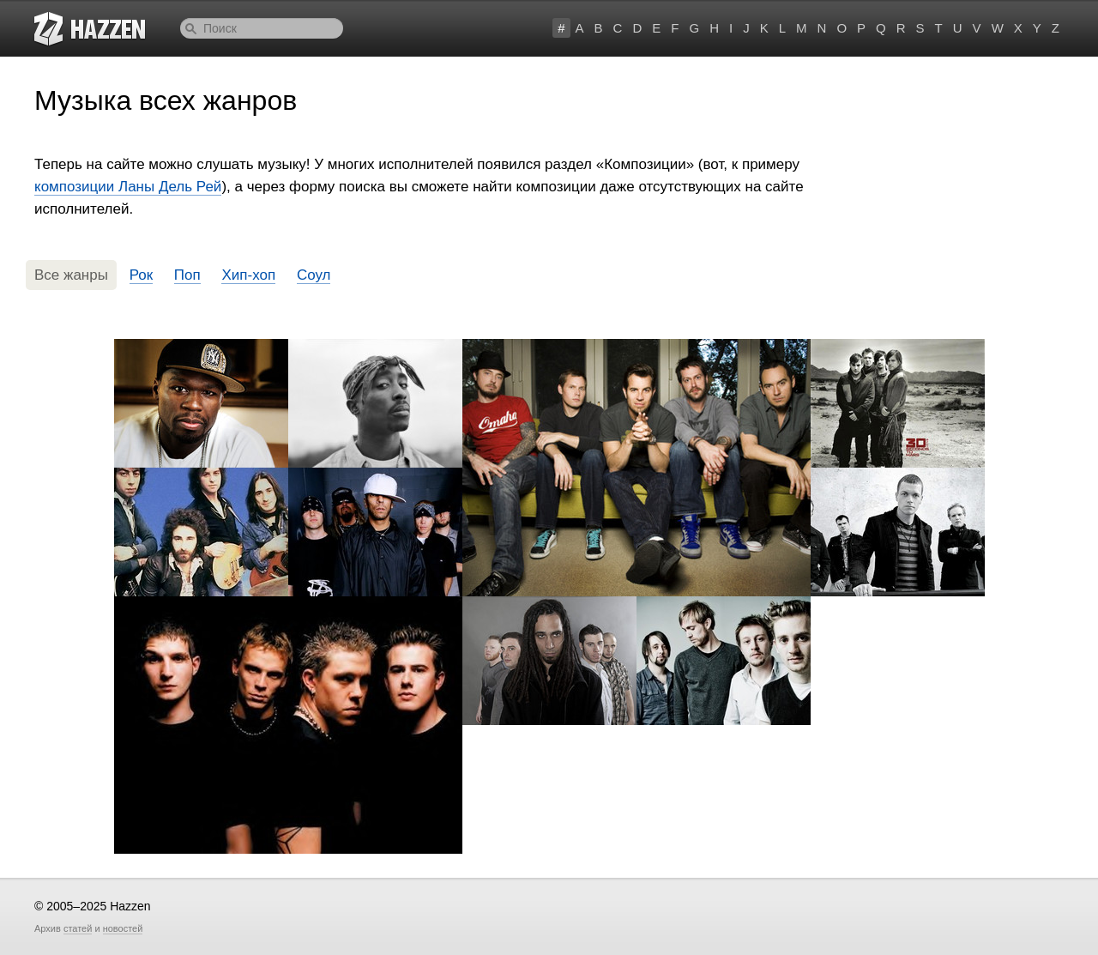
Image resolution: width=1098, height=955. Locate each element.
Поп (187, 275)
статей (77, 928)
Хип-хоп (248, 275)
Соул (314, 275)
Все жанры (71, 275)
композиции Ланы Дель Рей (127, 186)
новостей (123, 928)
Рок (141, 275)
